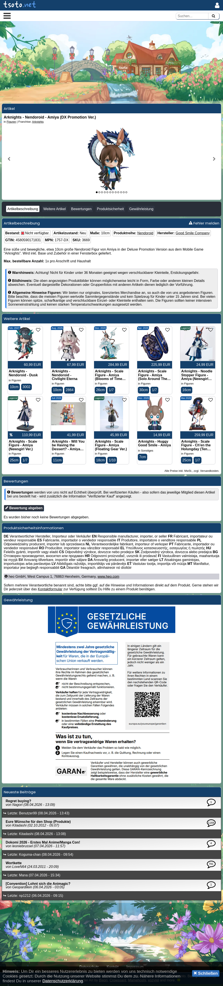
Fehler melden (204, 225)
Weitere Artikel (54, 211)
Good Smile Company (193, 235)
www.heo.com (108, 579)
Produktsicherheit (110, 211)
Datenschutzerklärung (62, 981)
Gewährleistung (141, 211)
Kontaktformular (50, 591)
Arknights (38, 123)
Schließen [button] (206, 973)
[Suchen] (213, 16)
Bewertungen (81, 211)
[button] (7, 16)
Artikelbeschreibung (22, 211)
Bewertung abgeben (23, 510)
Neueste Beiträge (20, 794)
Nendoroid (145, 235)
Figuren (11, 123)
